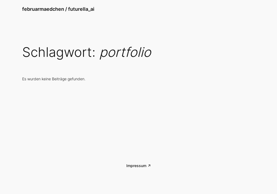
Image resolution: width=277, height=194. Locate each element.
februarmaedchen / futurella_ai (58, 9)
